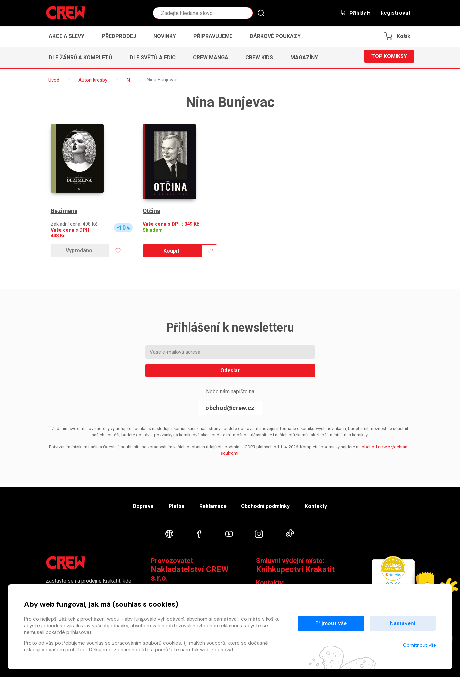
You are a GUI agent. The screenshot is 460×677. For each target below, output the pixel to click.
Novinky (164, 36)
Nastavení (402, 623)
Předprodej (119, 36)
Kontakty (324, 503)
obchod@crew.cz (229, 407)
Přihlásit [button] (355, 13)
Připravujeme (212, 36)
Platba (173, 503)
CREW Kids (259, 57)
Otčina (152, 211)
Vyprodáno (79, 250)
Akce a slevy (66, 36)
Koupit (171, 251)
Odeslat (230, 370)
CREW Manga (210, 57)
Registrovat (395, 13)
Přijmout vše (331, 623)
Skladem (153, 230)
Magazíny (304, 57)
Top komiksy (389, 57)
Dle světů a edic (153, 57)
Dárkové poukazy (275, 36)
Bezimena (64, 211)
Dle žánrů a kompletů (80, 57)
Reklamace (213, 503)
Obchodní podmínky (269, 503)
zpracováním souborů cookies (146, 643)
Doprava (135, 503)
